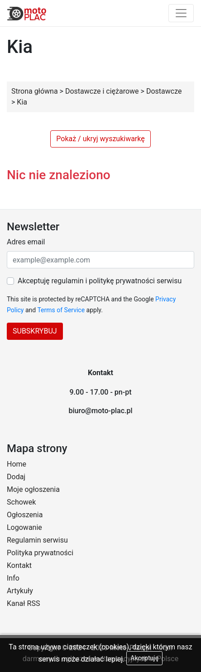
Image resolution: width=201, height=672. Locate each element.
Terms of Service (61, 310)
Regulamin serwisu (37, 540)
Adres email (26, 242)
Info (13, 578)
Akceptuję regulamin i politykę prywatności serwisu (100, 280)
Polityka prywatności (40, 552)
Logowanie (24, 527)
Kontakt (19, 565)
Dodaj (16, 476)
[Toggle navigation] (181, 13)
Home (16, 464)
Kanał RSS (23, 603)
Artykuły (20, 590)
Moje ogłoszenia (33, 489)
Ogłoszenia (25, 514)
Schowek (21, 502)
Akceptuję (144, 658)
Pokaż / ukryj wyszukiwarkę (100, 138)
